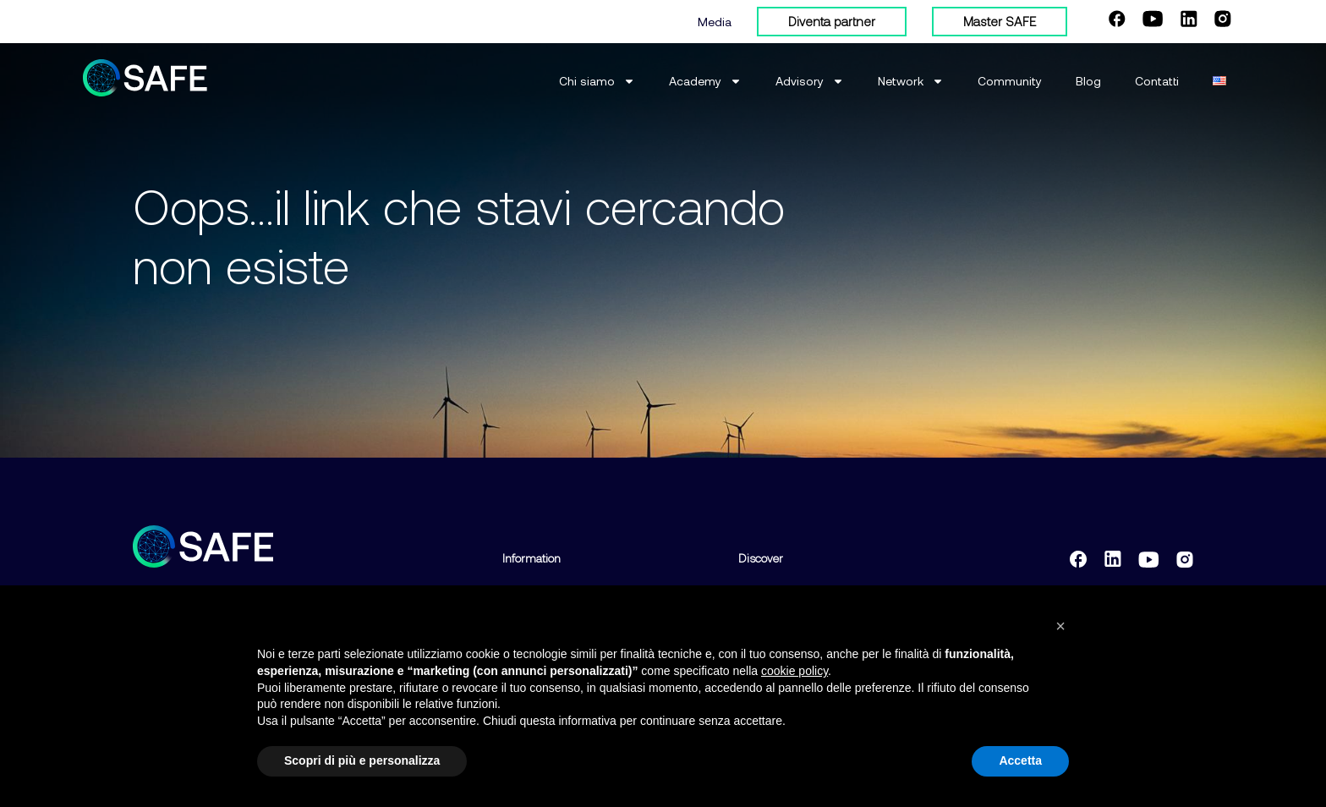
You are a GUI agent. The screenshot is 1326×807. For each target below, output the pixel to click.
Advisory (809, 81)
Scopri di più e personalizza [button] (362, 761)
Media (714, 21)
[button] (1060, 626)
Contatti (1157, 81)
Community (1010, 81)
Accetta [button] (1020, 761)
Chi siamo (597, 81)
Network (911, 81)
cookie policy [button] (794, 671)
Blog (1088, 81)
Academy (705, 81)
